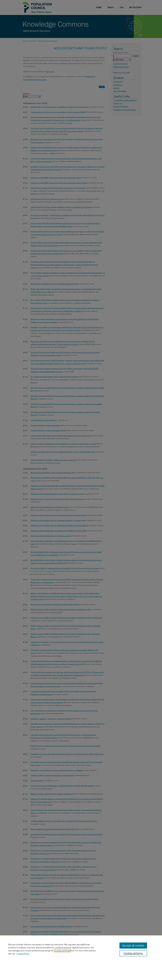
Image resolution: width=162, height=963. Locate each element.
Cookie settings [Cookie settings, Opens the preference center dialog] (133, 953)
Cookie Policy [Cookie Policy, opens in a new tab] (22, 953)
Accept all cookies (133, 945)
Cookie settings (62, 950)
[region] (81, 949)
